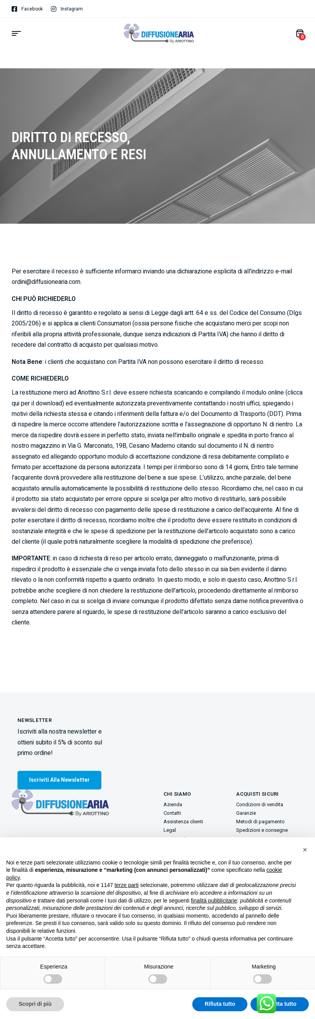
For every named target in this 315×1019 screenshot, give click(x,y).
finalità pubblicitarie (214, 900)
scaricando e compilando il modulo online (229, 392)
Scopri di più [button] (35, 1004)
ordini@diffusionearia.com (46, 282)
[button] (305, 849)
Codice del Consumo (257, 313)
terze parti (127, 885)
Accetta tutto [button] (279, 1004)
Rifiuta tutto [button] (220, 1004)
